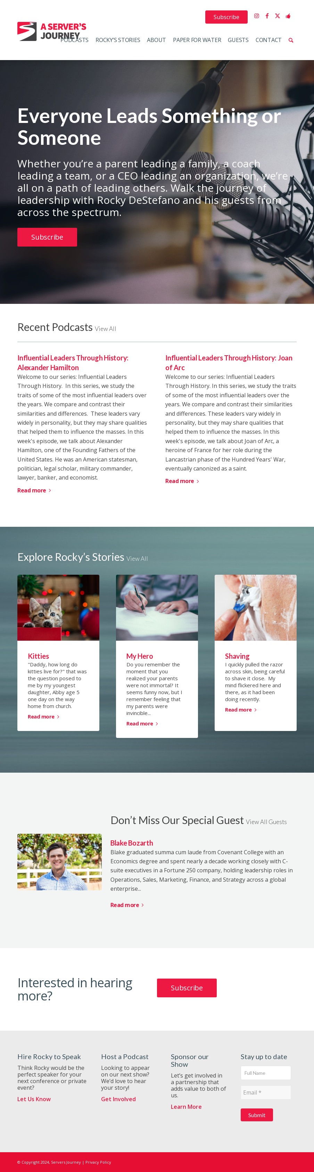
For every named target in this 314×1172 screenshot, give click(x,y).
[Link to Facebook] (267, 15)
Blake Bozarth (131, 843)
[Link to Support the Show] (288, 15)
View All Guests (266, 821)
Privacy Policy (98, 1162)
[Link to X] (277, 15)
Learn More (186, 1107)
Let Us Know (34, 1099)
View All (105, 328)
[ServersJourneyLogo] (51, 31)
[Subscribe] (47, 237)
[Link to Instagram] (256, 15)
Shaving (237, 656)
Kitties (38, 656)
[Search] (291, 40)
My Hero (139, 656)
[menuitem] (226, 17)
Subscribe (226, 17)
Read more (35, 490)
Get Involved (118, 1099)
